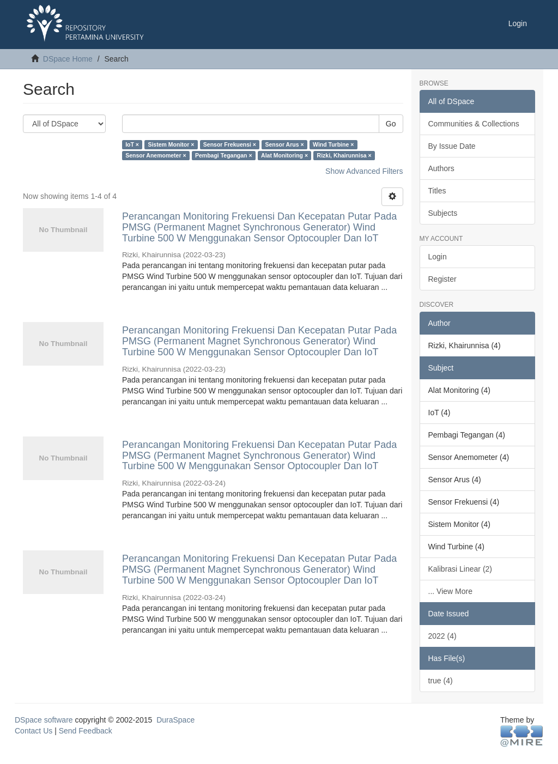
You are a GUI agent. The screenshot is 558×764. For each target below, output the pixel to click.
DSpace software (44, 720)
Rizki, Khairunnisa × (344, 155)
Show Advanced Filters (364, 171)
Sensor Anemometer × (155, 155)
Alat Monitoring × (284, 155)
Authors (441, 168)
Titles (437, 190)
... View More (450, 591)
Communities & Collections (473, 123)
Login (437, 256)
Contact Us (33, 730)
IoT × (132, 144)
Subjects (443, 213)
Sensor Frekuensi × (229, 144)
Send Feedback (85, 730)
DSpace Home (68, 58)
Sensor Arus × (284, 144)
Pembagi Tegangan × (223, 155)
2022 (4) (442, 636)
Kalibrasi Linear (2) (460, 569)
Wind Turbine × (333, 144)
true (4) (440, 680)
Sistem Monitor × (171, 144)
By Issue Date (452, 146)
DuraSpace (175, 720)
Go (391, 123)
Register (442, 279)
